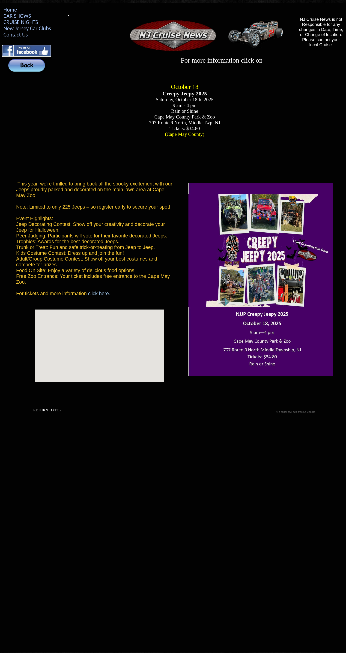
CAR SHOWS (17, 15)
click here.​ (99, 293)
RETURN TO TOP (47, 410)
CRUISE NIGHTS (20, 22)
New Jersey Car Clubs (27, 28)
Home (10, 9)
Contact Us (15, 34)
